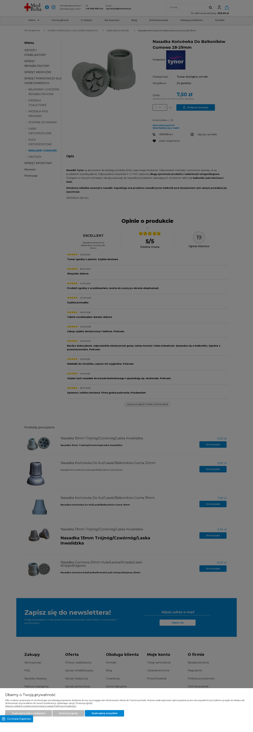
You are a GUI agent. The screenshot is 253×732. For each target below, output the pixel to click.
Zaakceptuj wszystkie (104, 713)
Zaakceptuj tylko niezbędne (28, 713)
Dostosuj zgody (68, 713)
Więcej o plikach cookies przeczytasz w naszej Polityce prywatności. (40, 706)
